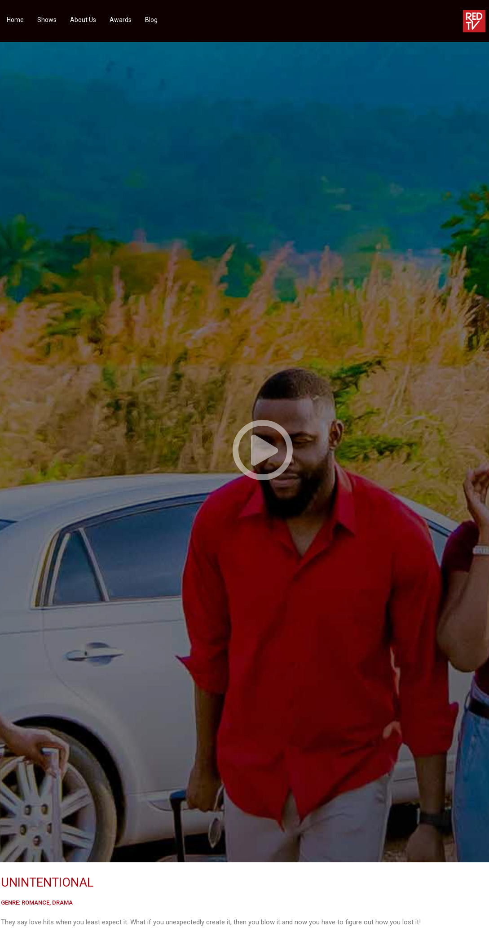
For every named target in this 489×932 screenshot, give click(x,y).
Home (15, 19)
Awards (121, 19)
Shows (47, 19)
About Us (83, 19)
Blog (151, 19)
